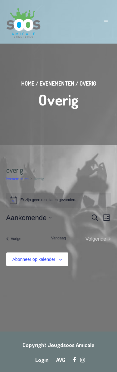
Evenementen (57, 83)
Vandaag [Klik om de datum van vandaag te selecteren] (58, 238)
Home (27, 83)
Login (42, 359)
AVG (60, 359)
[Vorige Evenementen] (14, 239)
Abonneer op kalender (34, 259)
